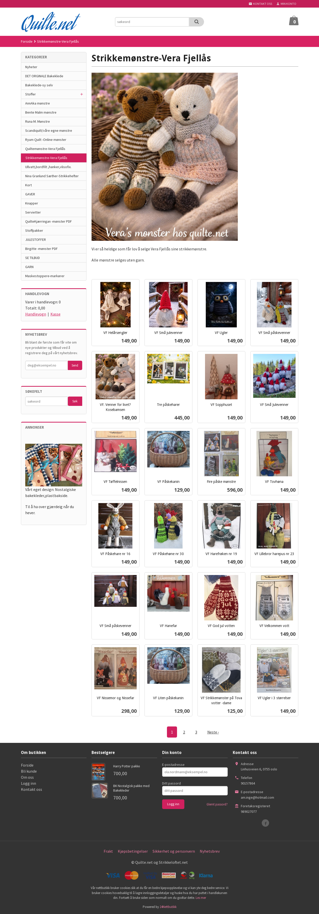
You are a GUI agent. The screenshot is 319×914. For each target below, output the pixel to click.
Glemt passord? (217, 804)
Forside (27, 41)
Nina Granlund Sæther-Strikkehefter (52, 176)
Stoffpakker (34, 230)
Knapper (31, 203)
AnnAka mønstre (37, 103)
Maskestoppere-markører (45, 276)
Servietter (33, 212)
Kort (28, 185)
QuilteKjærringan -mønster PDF (48, 221)
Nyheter (31, 67)
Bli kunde (29, 770)
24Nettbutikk (168, 906)
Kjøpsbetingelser (133, 850)
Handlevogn (35, 314)
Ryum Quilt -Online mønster (45, 139)
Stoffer (30, 94)
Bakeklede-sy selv (39, 85)
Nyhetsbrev (210, 850)
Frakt (108, 850)
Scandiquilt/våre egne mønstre (48, 130)
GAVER (30, 194)
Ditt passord (171, 783)
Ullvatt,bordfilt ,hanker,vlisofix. (48, 167)
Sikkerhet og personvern (174, 850)
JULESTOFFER (35, 239)
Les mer (201, 897)
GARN (29, 267)
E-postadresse (173, 764)
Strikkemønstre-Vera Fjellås (46, 157)
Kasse (55, 314)
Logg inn (28, 783)
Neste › (213, 732)
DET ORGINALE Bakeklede (44, 76)
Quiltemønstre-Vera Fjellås (45, 148)
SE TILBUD (32, 257)
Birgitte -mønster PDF (41, 248)
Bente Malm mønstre (40, 112)
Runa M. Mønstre (37, 121)
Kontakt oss (31, 789)
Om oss (27, 776)
